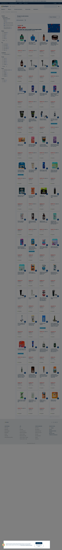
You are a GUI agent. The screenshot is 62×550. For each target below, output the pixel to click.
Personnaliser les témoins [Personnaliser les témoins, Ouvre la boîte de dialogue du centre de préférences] (39, 546)
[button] (3, 544)
